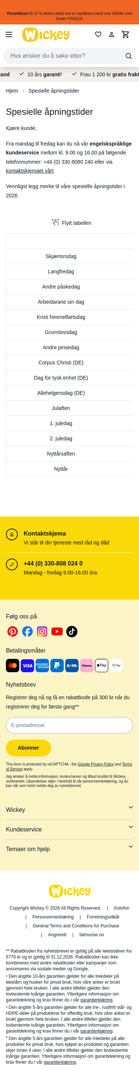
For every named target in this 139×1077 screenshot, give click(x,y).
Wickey (69, 809)
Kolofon (121, 908)
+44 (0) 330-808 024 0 (53, 563)
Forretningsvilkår (103, 917)
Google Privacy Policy (96, 764)
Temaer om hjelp (69, 848)
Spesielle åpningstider (54, 91)
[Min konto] (111, 34)
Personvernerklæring (52, 917)
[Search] (128, 56)
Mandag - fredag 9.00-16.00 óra (60, 573)
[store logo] (46, 34)
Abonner (28, 748)
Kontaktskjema (45, 533)
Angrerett (57, 934)
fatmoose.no (91, 934)
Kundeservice (69, 828)
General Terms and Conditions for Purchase (76, 925)
